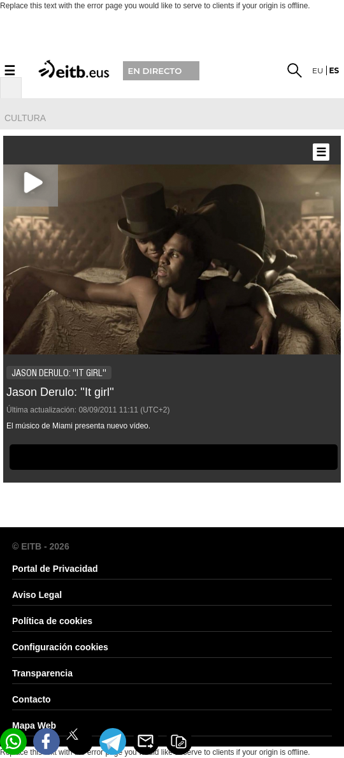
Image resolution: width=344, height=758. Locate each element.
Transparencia (42, 673)
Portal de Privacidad (55, 569)
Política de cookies (52, 621)
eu (318, 70)
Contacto (31, 699)
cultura (25, 118)
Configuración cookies (60, 647)
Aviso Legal (37, 595)
